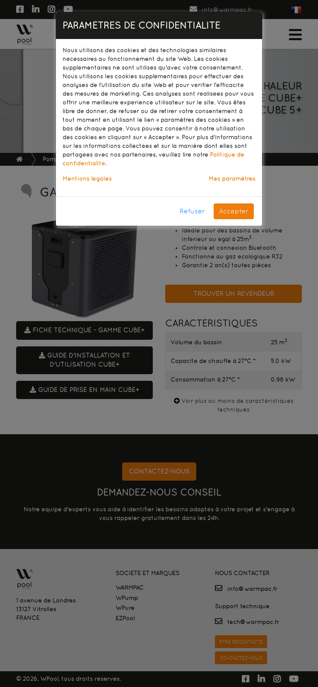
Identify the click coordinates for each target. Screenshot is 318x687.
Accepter (233, 211)
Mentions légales (87, 178)
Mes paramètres (232, 178)
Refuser (192, 211)
